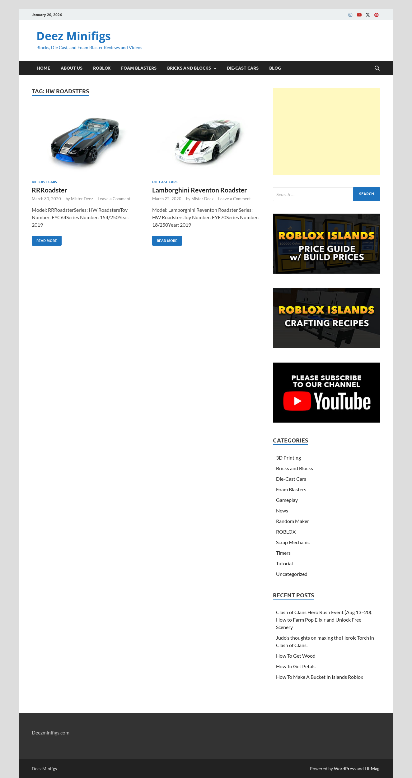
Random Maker (292, 521)
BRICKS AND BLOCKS (189, 68)
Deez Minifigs (73, 36)
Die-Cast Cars (44, 182)
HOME (43, 68)
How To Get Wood (296, 656)
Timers (283, 553)
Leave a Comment (114, 198)
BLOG (275, 68)
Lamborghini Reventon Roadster (199, 190)
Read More (44, 239)
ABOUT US (71, 68)
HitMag (372, 768)
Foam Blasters (291, 489)
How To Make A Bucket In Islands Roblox (319, 677)
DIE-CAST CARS (243, 68)
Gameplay (287, 500)
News (282, 510)
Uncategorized (291, 574)
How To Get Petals (296, 666)
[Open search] (377, 68)
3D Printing (288, 458)
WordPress (345, 768)
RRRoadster (49, 190)
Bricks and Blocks (294, 468)
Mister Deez (82, 198)
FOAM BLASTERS (139, 68)
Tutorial (284, 563)
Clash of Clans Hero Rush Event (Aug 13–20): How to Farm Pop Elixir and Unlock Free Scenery (324, 619)
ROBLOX (101, 68)
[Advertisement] (326, 131)
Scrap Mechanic (293, 542)
